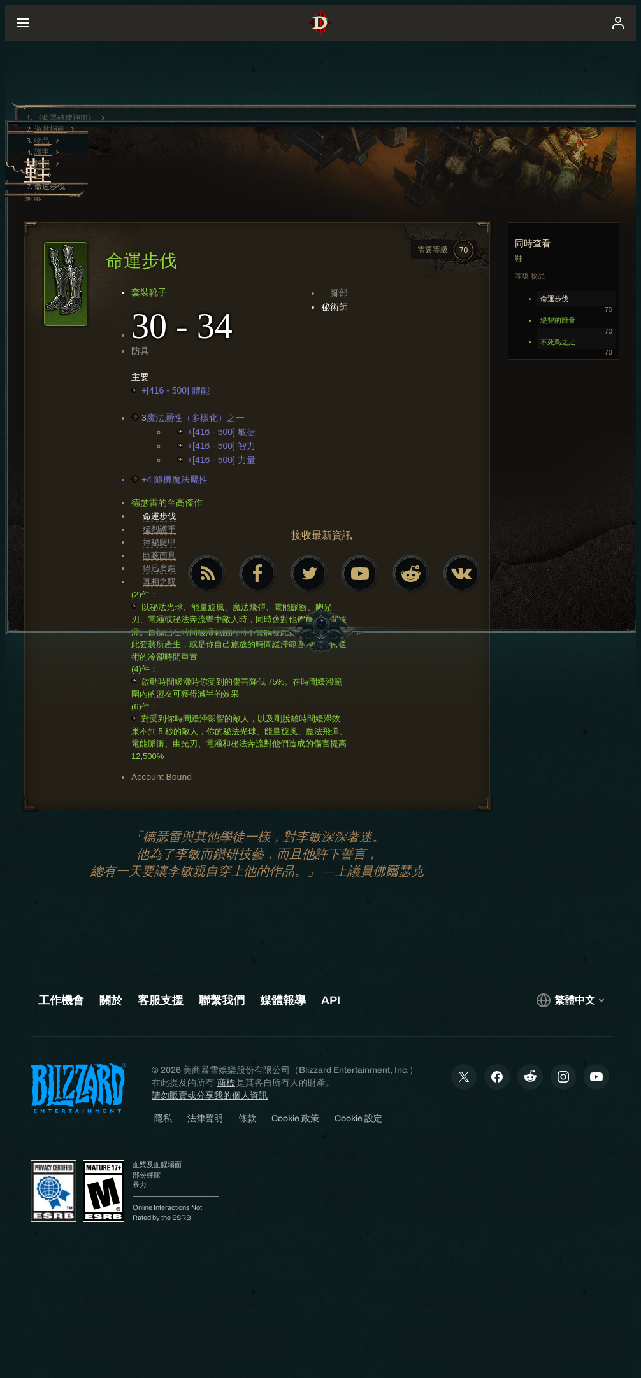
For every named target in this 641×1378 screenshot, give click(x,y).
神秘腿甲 (159, 542)
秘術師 (334, 307)
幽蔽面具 (159, 555)
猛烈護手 (159, 529)
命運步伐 (159, 516)
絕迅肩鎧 (159, 568)
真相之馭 (159, 581)
